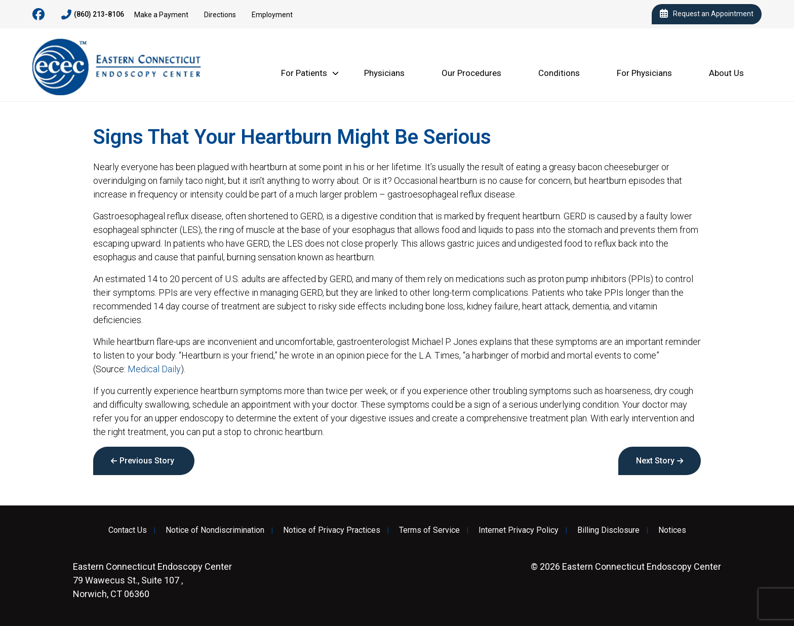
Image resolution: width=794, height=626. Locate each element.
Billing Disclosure (608, 530)
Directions (220, 15)
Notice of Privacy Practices (331, 530)
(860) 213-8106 (92, 15)
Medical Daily (154, 369)
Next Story (655, 460)
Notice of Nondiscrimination (215, 530)
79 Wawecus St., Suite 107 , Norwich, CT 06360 (152, 580)
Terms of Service (429, 530)
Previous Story (147, 460)
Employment (272, 15)
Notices (672, 530)
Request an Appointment (706, 14)
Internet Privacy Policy (519, 530)
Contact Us (127, 530)
